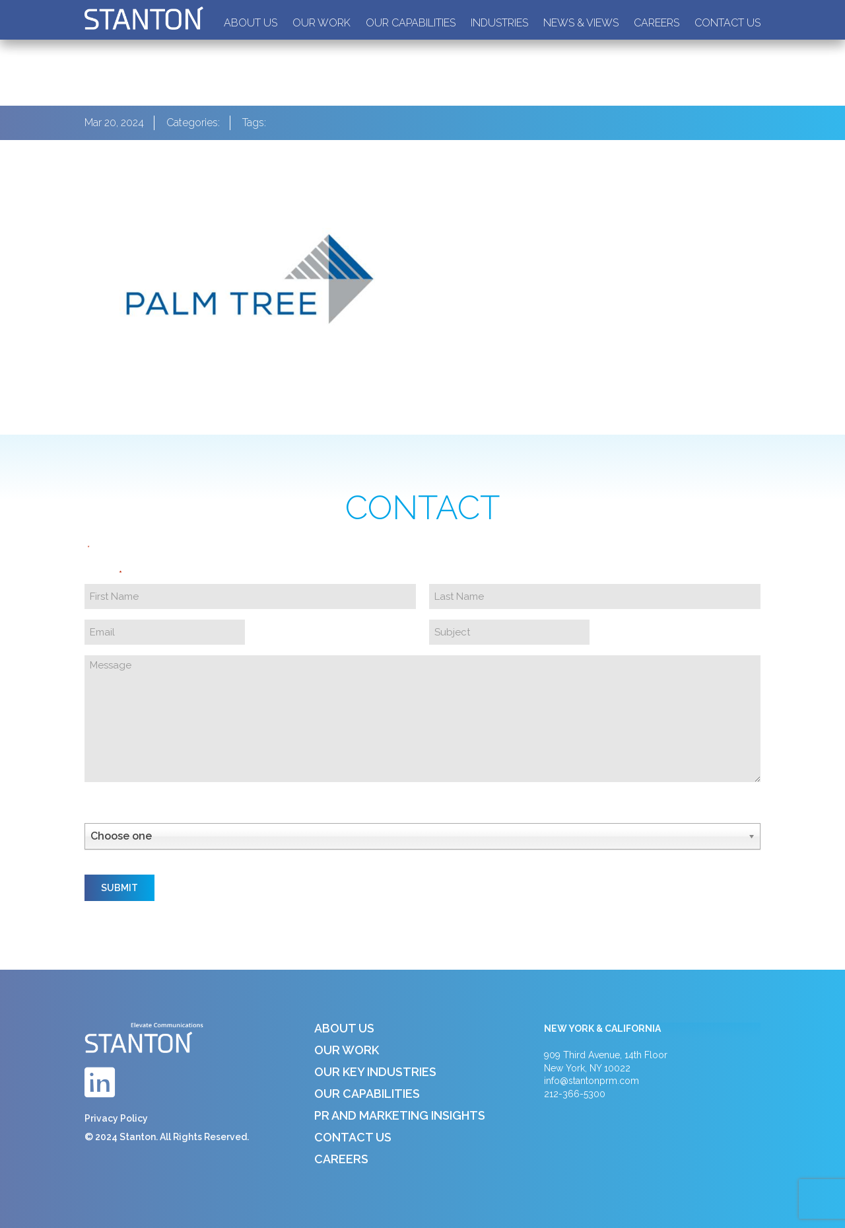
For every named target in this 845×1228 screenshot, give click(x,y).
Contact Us (727, 23)
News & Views (581, 23)
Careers (656, 23)
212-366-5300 (574, 1094)
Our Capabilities (411, 23)
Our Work (321, 23)
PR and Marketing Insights (399, 1115)
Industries (499, 23)
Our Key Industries (375, 1072)
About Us (250, 23)
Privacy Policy (116, 1118)
